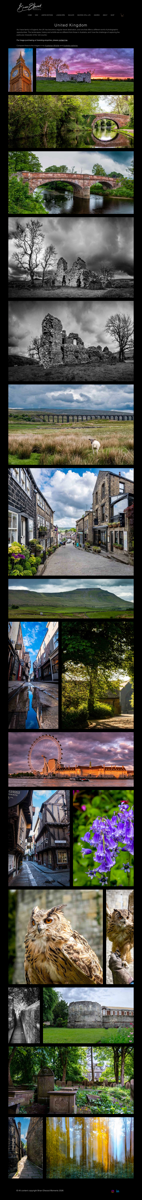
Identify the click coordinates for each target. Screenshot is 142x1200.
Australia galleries (70, 45)
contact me (63, 40)
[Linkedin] (117, 1191)
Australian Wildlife (52, 45)
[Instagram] (112, 1191)
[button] (47, 15)
